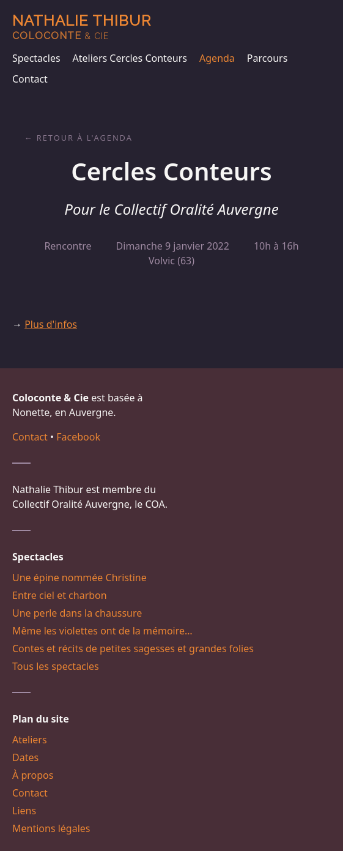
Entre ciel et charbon (59, 595)
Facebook (78, 437)
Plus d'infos (50, 324)
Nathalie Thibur (81, 27)
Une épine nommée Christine (79, 577)
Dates (25, 757)
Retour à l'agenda (85, 137)
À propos (32, 775)
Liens (24, 810)
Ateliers (29, 739)
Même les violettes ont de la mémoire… (102, 630)
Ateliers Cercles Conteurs (130, 58)
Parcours (267, 58)
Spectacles (36, 58)
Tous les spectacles (55, 666)
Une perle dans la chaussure (77, 613)
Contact (30, 79)
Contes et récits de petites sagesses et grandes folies (133, 648)
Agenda (217, 58)
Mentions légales (51, 828)
